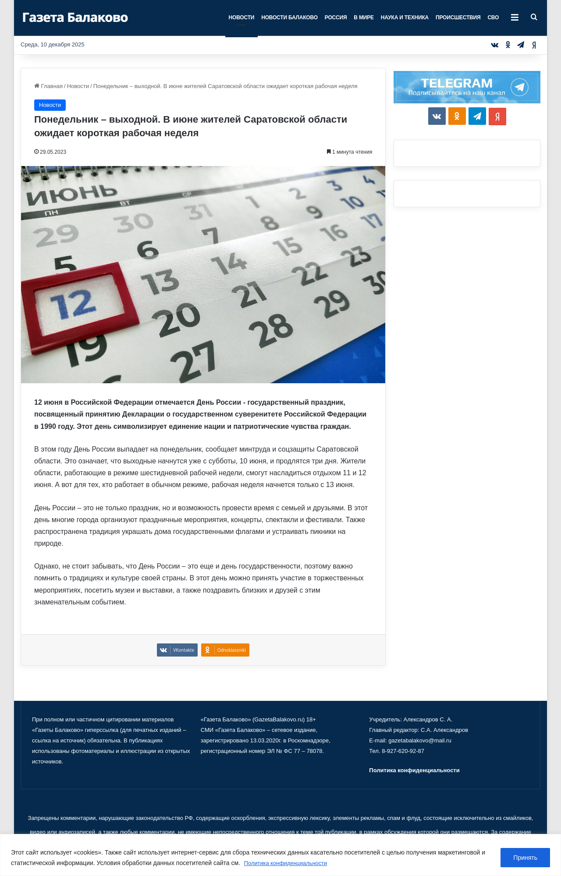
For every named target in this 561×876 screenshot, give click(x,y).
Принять (525, 858)
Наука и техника (405, 17)
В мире (363, 17)
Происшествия (458, 17)
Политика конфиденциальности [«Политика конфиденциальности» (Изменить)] (414, 770)
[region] (280, 855)
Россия (336, 17)
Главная (48, 86)
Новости (242, 17)
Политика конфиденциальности (289, 863)
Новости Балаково (289, 17)
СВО (493, 17)
